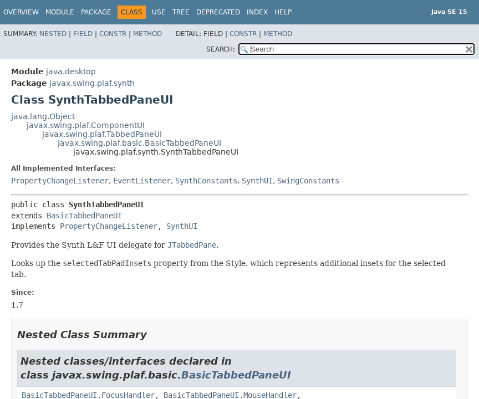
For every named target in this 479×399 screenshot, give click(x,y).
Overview (21, 12)
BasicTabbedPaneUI (84, 215)
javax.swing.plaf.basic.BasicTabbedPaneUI (139, 143)
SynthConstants (206, 180)
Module (59, 12)
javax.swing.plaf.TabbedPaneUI (102, 134)
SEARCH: (220, 49)
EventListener (142, 180)
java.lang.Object (43, 116)
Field (83, 34)
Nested (53, 34)
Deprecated (218, 12)
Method (147, 34)
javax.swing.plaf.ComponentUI (86, 125)
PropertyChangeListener (60, 180)
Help (283, 12)
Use (159, 12)
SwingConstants (308, 180)
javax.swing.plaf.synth (92, 83)
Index (257, 12)
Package (96, 12)
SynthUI (257, 180)
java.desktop (71, 71)
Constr (112, 34)
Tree (181, 12)
